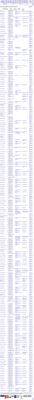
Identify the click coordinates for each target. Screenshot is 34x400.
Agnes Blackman (2, 134)
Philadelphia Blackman (25, 18)
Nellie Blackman (2, 380)
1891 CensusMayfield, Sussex (31, 31)
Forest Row (13, 1)
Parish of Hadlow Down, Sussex (11, 164)
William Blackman (17, 139)
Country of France (12, 253)
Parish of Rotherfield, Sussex (10, 26)
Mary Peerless (24, 207)
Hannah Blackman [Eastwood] (24, 140)
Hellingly (11, 1)
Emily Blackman (2, 49)
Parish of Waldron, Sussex (10, 123)
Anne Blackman (2, 160)
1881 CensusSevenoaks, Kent (31, 83)
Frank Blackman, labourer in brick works (3, 250)
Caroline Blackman (2, 77)
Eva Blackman (2, 207)
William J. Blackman (2, 101)
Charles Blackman (2, 151)
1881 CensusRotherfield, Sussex (30, 74)
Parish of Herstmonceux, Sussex (11, 102)
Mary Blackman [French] (25, 54)
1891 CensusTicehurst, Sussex (31, 113)
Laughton (27, 2)
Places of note (33, 5)
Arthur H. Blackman (2, 312)
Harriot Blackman (24, 52)
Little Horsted (6, 2)
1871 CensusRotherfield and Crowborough (30, 46)
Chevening (13, 0)
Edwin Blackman (2, 219)
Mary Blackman (2, 139)
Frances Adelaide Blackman (2, 294)
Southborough (22, 2)
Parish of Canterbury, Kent (10, 261)
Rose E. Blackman (24, 182)
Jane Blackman (2, 233)
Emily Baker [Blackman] (3, 364)
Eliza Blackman (2, 79)
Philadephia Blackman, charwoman (25, 99)
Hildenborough (18, 1)
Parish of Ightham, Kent (10, 89)
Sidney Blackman (2, 141)
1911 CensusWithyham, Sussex (31, 355)
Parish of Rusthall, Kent (10, 194)
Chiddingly (15, 0)
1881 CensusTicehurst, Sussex (31, 111)
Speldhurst (25, 2)
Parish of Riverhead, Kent (10, 239)
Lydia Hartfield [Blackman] (3, 92)
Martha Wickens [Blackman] (2, 356)
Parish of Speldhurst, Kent (10, 22)
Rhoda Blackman (2, 126)
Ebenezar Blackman (2, 316)
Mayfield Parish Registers (31, 104)
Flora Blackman (2, 169)
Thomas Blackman (2, 18)
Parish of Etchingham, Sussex (11, 384)
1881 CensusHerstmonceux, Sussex (30, 102)
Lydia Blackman (2, 270)
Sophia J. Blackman (2, 333)
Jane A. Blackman (24, 158)
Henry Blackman (2, 319)
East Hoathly (4, 2)
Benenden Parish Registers (31, 33)
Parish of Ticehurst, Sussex (10, 151)
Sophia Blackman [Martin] (25, 11)
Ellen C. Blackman (2, 342)
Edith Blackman (24, 186)
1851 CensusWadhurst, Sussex (31, 11)
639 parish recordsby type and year (30, 6)
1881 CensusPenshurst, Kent (31, 207)
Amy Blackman (2, 149)
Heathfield (8, 1)
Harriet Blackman (2, 31)
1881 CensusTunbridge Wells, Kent (31, 28)
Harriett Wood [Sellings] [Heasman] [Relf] (25, 35)
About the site (33, 0)
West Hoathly (20, 3)
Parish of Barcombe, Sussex (10, 365)
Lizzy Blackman (2, 371)
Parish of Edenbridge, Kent (10, 381)
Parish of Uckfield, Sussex (10, 187)
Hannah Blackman (2, 29)
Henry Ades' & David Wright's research (30, 234)
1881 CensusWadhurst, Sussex (31, 15)
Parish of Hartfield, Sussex (10, 188)
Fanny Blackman (2, 105)
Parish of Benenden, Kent (10, 33)
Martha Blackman (2, 331)
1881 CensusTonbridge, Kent (31, 64)
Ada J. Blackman (2, 158)
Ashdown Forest (4, 0)
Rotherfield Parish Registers (31, 26)
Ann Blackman (2, 20)
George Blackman (2, 11)
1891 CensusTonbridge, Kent (31, 62)
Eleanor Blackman (24, 217)
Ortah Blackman (2, 274)
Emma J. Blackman (2, 205)
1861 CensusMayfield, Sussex (31, 79)
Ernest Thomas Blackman (3, 56)
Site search (32, 2)
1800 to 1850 (15, 9)
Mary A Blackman (2, 58)
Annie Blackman (2, 47)
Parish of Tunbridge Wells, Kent (11, 214)
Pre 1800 (11, 9)
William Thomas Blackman (2, 280)
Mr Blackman (17, 18)
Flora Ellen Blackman (3, 171)
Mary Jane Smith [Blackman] (2, 53)
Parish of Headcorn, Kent (10, 62)
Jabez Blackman (2, 253)
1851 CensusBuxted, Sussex (31, 17)
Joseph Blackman (17, 22)
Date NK (23, 9)
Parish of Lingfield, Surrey (10, 204)
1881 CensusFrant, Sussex (30, 94)
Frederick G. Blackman (3, 344)
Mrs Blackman (24, 107)
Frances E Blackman (3, 382)
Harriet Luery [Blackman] (3, 33)
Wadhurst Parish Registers (31, 13)
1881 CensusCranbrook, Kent (31, 41)
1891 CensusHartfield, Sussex (31, 253)
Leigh (3, 3)
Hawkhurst (6, 1)
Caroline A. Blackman (3, 290)
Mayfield (11, 2)
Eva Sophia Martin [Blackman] (2, 194)
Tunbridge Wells (6, 3)
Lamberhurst (25, 1)
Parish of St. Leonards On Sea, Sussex (11, 48)
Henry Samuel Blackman (18, 305)
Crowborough (25, 0)
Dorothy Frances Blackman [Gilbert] (2, 26)
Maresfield (8, 2)
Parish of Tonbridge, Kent (10, 257)
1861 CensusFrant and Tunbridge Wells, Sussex (31, 50)
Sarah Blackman (24, 238)
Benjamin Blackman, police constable (3, 39)
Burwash (8, 0)
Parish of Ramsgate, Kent (10, 149)
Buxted (11, 0)
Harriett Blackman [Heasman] (2, 35)
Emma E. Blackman (2, 281)
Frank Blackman (2, 224)
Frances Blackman (2, 195)
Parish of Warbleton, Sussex (10, 72)
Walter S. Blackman (2, 310)
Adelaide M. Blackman (3, 238)
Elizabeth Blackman (2, 228)
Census (30, 0)
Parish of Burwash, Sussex (10, 81)
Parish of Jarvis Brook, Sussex (11, 386)
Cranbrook (22, 0)
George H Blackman (3, 384)
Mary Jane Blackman (3, 209)
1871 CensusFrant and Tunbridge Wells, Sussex (31, 100)
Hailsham (27, 1)
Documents (30, 2)
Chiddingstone (18, 0)
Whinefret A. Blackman (3, 335)
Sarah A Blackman (2, 81)
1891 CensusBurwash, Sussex (31, 58)
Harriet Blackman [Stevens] (2, 164)
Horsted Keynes (20, 2)
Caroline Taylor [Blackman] (2, 41)
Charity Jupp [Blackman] (3, 69)
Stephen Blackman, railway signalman (17, 239)
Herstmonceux (13, 2)
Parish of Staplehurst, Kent (10, 41)
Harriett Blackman (2, 71)
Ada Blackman (2, 188)
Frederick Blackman (2, 390)
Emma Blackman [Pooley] (25, 13)
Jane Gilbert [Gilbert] (25, 25)
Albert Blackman (2, 22)
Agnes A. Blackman (2, 143)
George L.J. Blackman (3, 296)
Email (32, 1)
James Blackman (2, 88)
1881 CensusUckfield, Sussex (31, 186)
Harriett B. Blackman (3, 326)
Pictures (30, 1)
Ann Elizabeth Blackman (3, 75)
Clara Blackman (2, 203)
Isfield (22, 1)
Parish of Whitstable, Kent (10, 57)
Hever (15, 1)
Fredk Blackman (2, 366)
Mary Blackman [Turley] (25, 22)
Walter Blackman (2, 118)
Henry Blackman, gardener (2, 136)
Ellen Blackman (24, 253)
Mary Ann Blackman (2, 122)
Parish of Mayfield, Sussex (10, 15)
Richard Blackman (2, 94)
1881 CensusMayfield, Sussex (31, 30)
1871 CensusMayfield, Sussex (31, 24)
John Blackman (2, 65)
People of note (33, 3)
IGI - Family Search (30, 37)
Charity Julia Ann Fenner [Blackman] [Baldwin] (25, 211)
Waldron (13, 3)
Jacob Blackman (2, 107)
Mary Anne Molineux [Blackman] (3, 73)
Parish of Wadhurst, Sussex (10, 12)
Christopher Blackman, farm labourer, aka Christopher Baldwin (18, 132)
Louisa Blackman (2, 303)
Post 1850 (19, 9)
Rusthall (18, 2)
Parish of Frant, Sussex (11, 352)
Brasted (6, 0)
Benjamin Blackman (2, 314)
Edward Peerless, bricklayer (17, 208)
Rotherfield (15, 2)
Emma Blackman (2, 27)
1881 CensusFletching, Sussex (31, 52)
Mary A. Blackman (24, 20)
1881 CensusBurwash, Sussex (31, 157)
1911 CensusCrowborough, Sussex (30, 194)
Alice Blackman (2, 322)
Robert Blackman (2, 276)
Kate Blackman (2, 368)
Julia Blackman (2, 236)
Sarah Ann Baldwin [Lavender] (24, 132)
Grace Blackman (2, 266)
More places (27, 3)
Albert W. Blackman (2, 240)
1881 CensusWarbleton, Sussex (31, 71)
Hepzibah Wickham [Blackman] (2, 13)
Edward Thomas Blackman (2, 115)
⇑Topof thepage (33, 398)
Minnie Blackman (2, 177)
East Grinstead (27, 0)
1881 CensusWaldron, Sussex (31, 123)
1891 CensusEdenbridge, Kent (31, 136)
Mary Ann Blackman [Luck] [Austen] (24, 298)
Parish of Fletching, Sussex (10, 53)
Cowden (20, 0)
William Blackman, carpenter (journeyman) (18, 47)
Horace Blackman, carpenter (17, 348)
